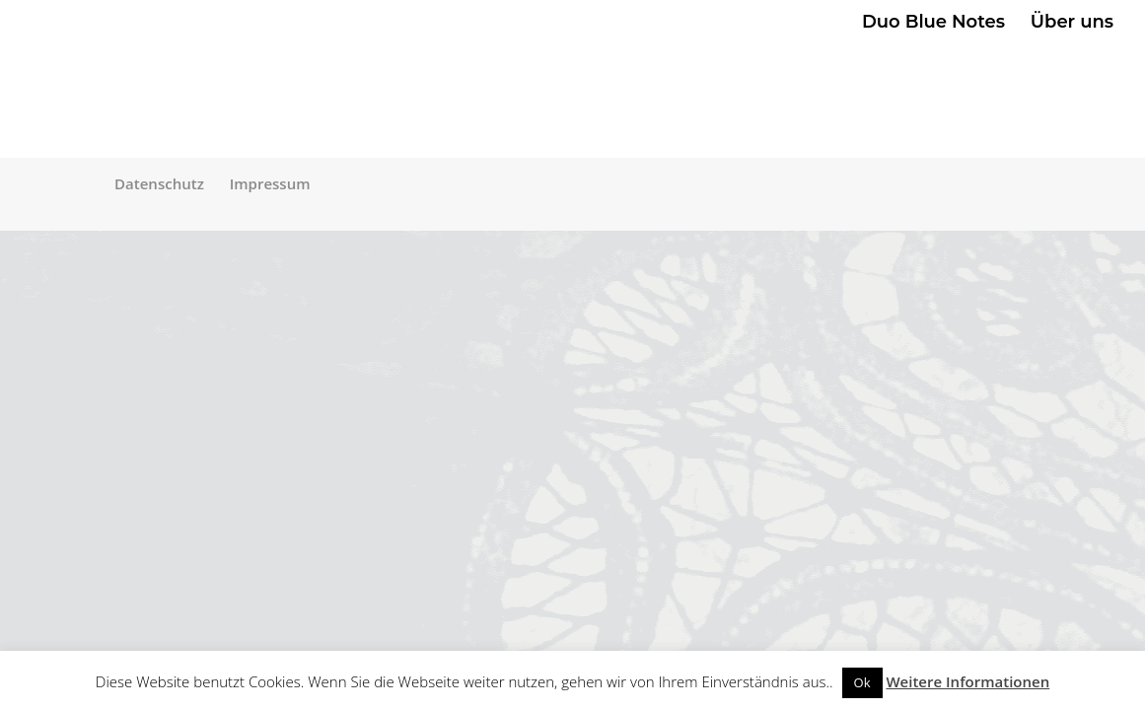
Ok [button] (862, 682)
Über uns (1072, 24)
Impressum (270, 183)
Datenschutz (159, 183)
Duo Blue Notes (933, 24)
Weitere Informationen (967, 681)
